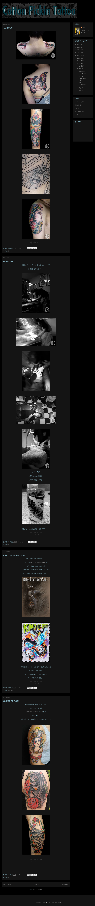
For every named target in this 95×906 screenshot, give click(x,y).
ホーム (36, 884)
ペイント (78, 115)
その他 (77, 108)
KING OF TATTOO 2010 (14, 555)
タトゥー (10, 251)
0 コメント (21, 248)
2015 (79, 44)
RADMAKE (8, 261)
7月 (80, 91)
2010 (79, 58)
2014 (79, 47)
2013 (79, 50)
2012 (79, 52)
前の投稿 (65, 884)
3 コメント (21, 542)
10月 (80, 66)
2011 (79, 55)
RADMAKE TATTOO (32, 712)
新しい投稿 (7, 884)
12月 (80, 60)
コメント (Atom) (37, 889)
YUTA (41, 712)
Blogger (60, 902)
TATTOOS (8, 28)
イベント (10, 690)
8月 (80, 88)
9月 (80, 69)
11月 (80, 63)
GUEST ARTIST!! (11, 701)
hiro (84, 27)
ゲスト (10, 544)
